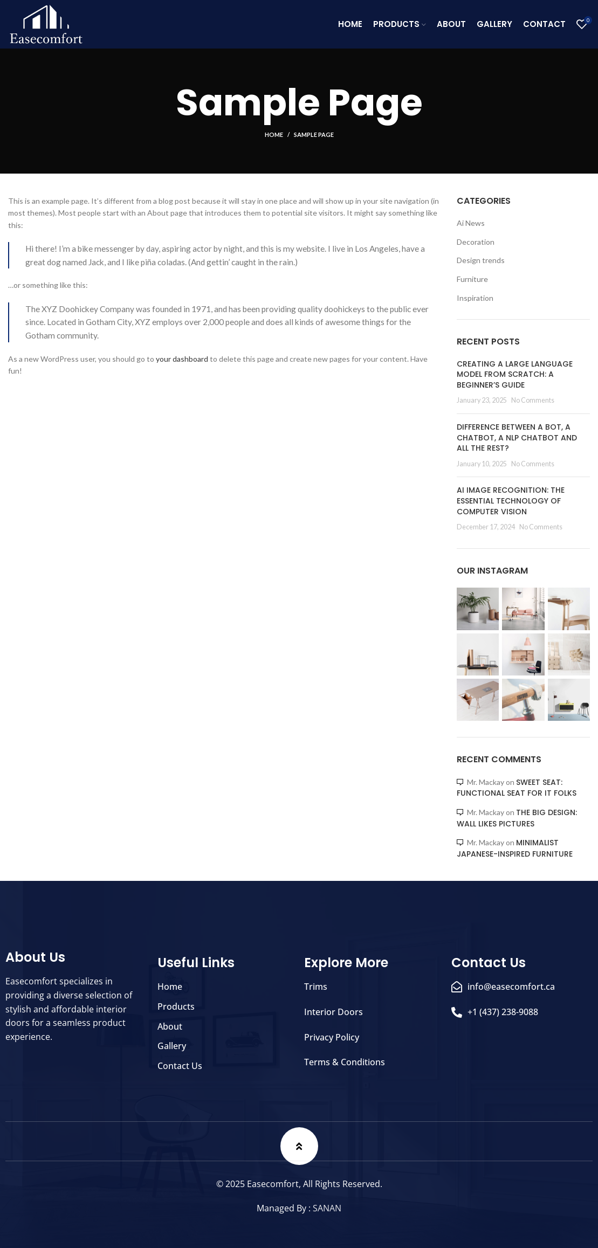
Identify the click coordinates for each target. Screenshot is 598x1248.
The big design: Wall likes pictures (517, 818)
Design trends (481, 260)
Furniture (472, 279)
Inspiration (475, 297)
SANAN (327, 1208)
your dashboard (182, 358)
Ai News (471, 222)
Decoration (475, 241)
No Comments (532, 400)
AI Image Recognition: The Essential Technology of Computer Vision (511, 500)
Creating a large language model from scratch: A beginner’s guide (515, 374)
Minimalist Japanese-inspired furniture (515, 848)
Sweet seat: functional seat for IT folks (516, 788)
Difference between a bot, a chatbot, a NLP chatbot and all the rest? (517, 437)
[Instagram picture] (478, 609)
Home (274, 134)
